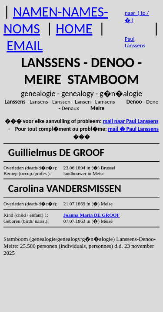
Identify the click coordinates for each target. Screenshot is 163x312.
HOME (74, 28)
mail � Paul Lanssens (133, 129)
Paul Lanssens (135, 42)
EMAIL (25, 45)
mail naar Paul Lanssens (131, 121)
